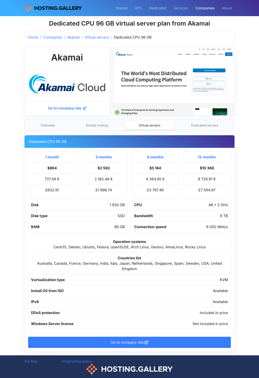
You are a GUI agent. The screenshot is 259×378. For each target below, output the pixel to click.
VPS (138, 8)
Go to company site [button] (129, 342)
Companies (205, 8)
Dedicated (157, 8)
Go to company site (67, 108)
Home (33, 37)
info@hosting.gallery (76, 361)
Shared (122, 8)
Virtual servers (97, 37)
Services (181, 8)
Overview (48, 125)
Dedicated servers (204, 125)
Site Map (30, 361)
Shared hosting (97, 125)
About (227, 8)
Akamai (73, 37)
